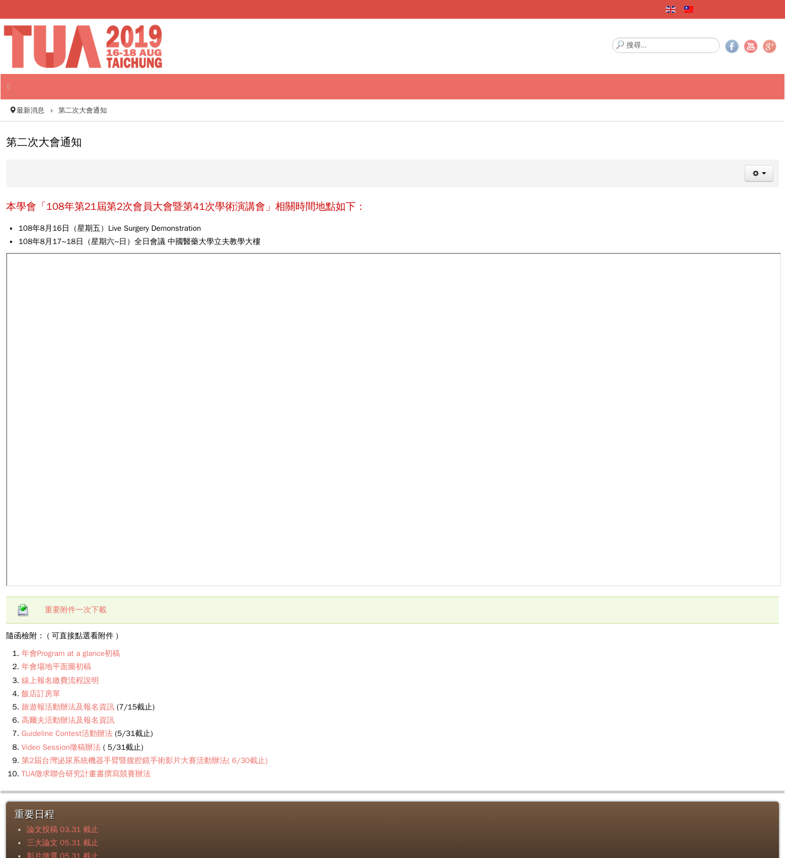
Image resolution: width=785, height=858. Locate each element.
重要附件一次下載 (76, 610)
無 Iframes (393, 419)
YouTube (750, 46)
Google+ (769, 46)
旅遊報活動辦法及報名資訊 (68, 707)
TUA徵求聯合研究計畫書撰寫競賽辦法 (86, 773)
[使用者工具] (759, 173)
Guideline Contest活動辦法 (67, 733)
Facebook (732, 46)
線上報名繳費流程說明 (60, 680)
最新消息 (30, 110)
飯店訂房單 (41, 693)
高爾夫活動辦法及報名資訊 (68, 720)
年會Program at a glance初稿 (71, 653)
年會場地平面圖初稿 (56, 666)
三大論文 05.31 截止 (62, 843)
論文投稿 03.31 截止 (62, 829)
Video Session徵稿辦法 (61, 747)
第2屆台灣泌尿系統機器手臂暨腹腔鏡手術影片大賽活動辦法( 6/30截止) (144, 760)
